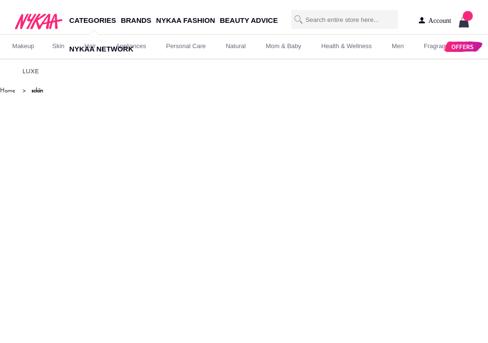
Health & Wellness (346, 46)
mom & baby (283, 46)
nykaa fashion (185, 20)
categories (92, 20)
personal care (186, 46)
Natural (236, 46)
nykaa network (101, 49)
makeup (23, 46)
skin (58, 46)
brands (136, 20)
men (398, 46)
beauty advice (249, 20)
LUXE (30, 71)
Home (7, 90)
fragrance (438, 46)
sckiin (37, 90)
